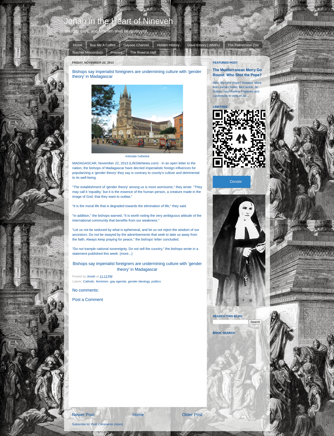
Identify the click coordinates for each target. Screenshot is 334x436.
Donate (236, 182)
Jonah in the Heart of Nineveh (118, 21)
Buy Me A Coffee (103, 45)
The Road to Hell (143, 52)
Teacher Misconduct (87, 52)
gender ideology (139, 281)
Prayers (116, 52)
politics (156, 281)
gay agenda (118, 281)
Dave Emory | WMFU (203, 45)
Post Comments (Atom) (107, 424)
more (125, 253)
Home (77, 45)
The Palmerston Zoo (243, 45)
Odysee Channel (136, 45)
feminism (102, 281)
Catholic (88, 281)
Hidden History (168, 45)
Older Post (192, 414)
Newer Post (83, 414)
